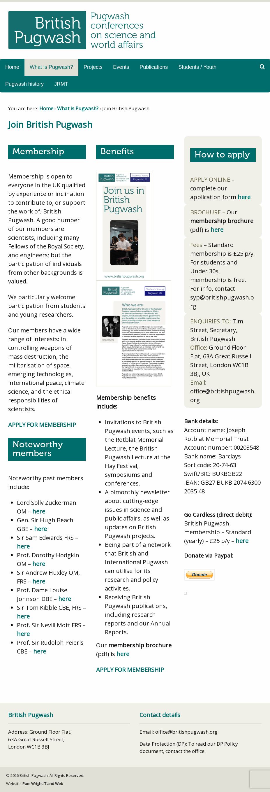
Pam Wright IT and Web (42, 783)
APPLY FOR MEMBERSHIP (42, 425)
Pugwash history (24, 84)
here (38, 511)
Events (121, 67)
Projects (93, 67)
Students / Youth (197, 67)
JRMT (61, 84)
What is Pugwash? (51, 67)
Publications (154, 67)
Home (12, 67)
